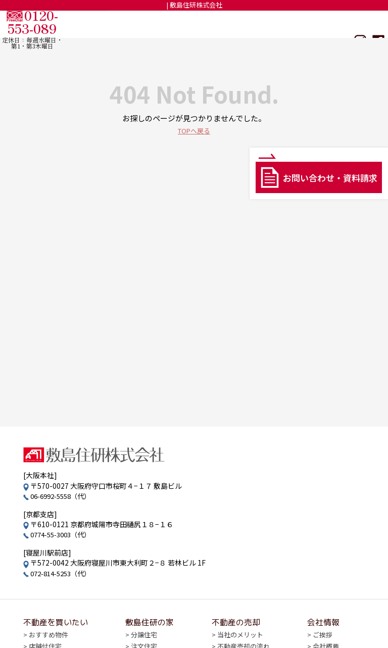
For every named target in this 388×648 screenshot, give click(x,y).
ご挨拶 (318, 636)
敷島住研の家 (234, 24)
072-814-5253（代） (64, 573)
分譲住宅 (144, 636)
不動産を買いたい (175, 24)
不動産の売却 (285, 24)
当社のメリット (238, 636)
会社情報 (329, 24)
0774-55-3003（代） (64, 534)
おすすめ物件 (50, 636)
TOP (130, 24)
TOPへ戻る (194, 130)
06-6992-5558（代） (64, 496)
